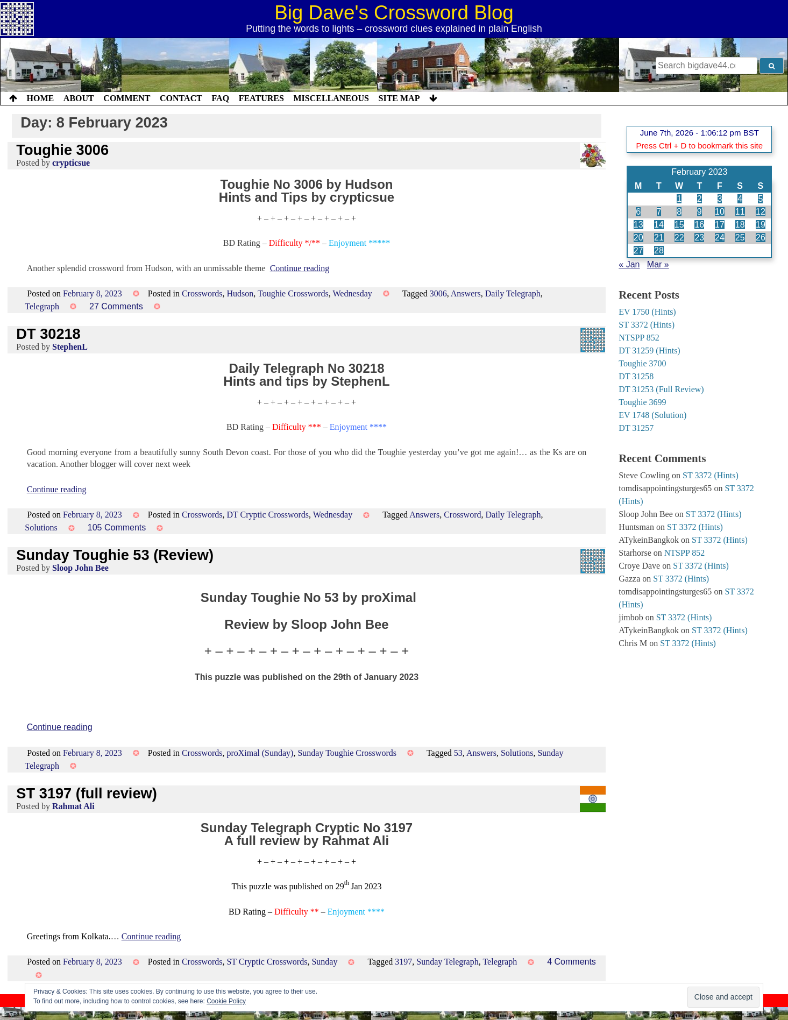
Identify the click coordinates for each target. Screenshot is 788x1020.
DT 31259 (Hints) (649, 350)
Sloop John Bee (80, 567)
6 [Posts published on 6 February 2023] (638, 211)
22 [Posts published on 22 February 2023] (679, 237)
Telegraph (42, 306)
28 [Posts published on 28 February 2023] (659, 250)
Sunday (324, 961)
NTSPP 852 (639, 337)
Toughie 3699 (642, 402)
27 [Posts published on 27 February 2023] (638, 250)
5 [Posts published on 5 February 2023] (760, 198)
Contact (181, 98)
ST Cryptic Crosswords (266, 961)
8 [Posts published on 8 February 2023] (679, 211)
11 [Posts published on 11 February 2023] (740, 211)
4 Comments (571, 961)
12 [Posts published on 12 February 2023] (760, 211)
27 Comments (116, 306)
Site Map (399, 98)
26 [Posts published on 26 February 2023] (760, 237)
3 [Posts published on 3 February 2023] (720, 198)
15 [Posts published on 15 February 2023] (679, 224)
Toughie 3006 (62, 149)
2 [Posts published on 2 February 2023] (699, 198)
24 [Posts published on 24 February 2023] (720, 237)
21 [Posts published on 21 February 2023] (659, 237)
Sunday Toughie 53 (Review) (115, 555)
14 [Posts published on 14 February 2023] (659, 224)
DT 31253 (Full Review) (661, 389)
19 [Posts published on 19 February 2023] (760, 224)
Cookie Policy (226, 1001)
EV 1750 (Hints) (647, 311)
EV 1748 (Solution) (652, 415)
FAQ (220, 98)
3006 (438, 293)
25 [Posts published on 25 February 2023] (740, 237)
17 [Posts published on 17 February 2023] (720, 224)
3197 (403, 961)
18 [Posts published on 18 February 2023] (740, 224)
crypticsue (71, 162)
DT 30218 (48, 333)
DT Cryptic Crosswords (267, 514)
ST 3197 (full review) (86, 793)
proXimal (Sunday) (259, 752)
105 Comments (117, 527)
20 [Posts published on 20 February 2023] (638, 237)
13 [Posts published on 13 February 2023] (638, 224)
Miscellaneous (330, 98)
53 (458, 752)
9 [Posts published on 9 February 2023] (699, 211)
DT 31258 (636, 376)
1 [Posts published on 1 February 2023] (679, 198)
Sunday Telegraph (447, 961)
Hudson (239, 293)
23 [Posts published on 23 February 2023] (699, 237)
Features (261, 98)
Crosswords (202, 293)
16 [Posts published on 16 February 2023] (699, 224)
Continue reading (300, 268)
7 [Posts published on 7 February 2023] (659, 211)
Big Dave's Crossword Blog (394, 13)
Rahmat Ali (73, 806)
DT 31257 (636, 428)
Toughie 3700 (642, 363)
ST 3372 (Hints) (647, 324)
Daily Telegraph (513, 293)
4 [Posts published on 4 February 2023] (739, 198)
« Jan (629, 264)
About (78, 98)
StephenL (70, 346)
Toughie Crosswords (293, 293)
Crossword (462, 514)
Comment (126, 98)
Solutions (41, 527)
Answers (466, 293)
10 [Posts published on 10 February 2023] (720, 211)
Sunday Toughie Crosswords (346, 752)
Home (40, 98)
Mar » (658, 264)
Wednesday (352, 293)
